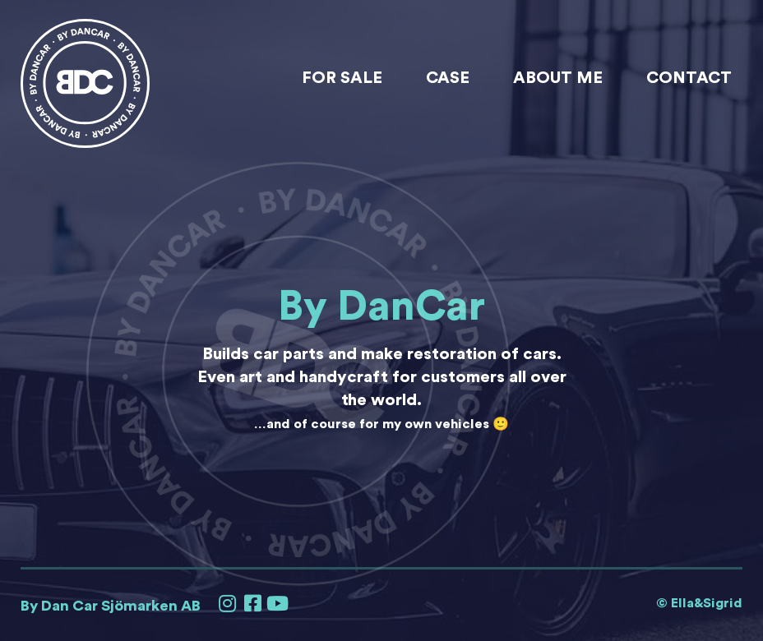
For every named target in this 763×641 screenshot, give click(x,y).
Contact (689, 78)
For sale (342, 78)
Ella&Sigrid (706, 603)
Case (447, 78)
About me (558, 78)
